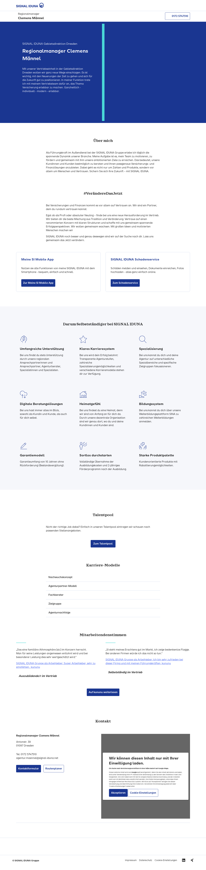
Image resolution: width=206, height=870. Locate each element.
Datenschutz (145, 860)
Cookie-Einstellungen (166, 860)
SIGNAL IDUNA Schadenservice (135, 259)
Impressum (131, 860)
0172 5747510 (177, 16)
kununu (35, 667)
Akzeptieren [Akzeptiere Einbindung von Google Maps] (118, 792)
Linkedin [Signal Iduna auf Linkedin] (183, 860)
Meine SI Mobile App (37, 259)
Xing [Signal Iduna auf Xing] (192, 860)
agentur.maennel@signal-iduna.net (37, 758)
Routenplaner (53, 768)
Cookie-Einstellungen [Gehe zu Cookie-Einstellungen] (143, 792)
